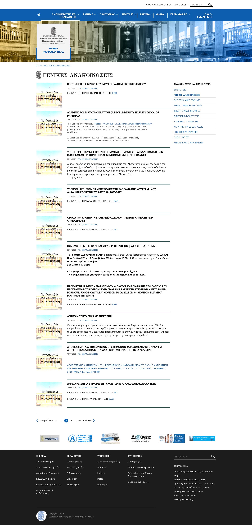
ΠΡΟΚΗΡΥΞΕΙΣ (181, 137)
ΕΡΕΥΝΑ (145, 14)
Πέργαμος (102, 484)
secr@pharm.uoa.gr (184, 499)
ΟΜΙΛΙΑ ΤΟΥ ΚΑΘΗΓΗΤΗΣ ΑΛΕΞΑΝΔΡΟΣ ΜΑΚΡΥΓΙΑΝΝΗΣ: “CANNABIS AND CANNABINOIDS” (110, 219)
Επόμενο (90, 420)
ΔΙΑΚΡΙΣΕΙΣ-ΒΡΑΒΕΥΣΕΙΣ (186, 116)
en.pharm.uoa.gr (177, 4)
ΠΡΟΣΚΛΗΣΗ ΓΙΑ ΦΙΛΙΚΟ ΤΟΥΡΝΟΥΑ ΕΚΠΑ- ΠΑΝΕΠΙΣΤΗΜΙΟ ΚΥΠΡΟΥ (106, 84)
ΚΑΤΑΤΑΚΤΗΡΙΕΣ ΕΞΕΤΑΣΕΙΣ (188, 126)
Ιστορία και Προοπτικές (48, 484)
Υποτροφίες (73, 484)
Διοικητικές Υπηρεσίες (48, 467)
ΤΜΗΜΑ (88, 14)
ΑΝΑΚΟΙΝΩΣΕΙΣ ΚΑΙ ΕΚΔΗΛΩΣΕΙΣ (64, 16)
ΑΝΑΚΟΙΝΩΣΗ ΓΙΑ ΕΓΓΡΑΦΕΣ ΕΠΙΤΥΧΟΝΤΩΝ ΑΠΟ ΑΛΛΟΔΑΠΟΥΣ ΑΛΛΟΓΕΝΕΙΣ (112, 383)
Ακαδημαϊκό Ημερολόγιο (141, 467)
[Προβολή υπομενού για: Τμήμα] (95, 14)
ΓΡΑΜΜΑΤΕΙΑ (179, 14)
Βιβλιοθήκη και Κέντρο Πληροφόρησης (140, 475)
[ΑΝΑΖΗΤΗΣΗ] (201, 5)
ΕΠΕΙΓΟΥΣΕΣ (180, 89)
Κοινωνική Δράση (45, 478)
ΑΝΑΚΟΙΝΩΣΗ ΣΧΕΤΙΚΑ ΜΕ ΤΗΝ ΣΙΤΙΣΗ (90, 316)
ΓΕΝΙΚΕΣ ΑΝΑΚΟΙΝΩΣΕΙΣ (187, 94)
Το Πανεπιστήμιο (45, 461)
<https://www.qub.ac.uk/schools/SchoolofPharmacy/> (123, 124)
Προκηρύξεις (135, 461)
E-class (101, 473)
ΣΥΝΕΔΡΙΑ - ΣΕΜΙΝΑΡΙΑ (186, 121)
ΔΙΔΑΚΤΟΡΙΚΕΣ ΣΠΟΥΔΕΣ (187, 110)
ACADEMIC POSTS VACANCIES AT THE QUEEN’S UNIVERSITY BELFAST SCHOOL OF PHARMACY (113, 114)
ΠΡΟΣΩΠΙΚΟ (107, 14)
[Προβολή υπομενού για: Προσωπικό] (117, 14)
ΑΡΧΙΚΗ (39, 66)
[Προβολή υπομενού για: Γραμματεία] (189, 14)
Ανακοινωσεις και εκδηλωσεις (57, 66)
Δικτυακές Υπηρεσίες (108, 461)
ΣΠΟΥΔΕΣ (128, 14)
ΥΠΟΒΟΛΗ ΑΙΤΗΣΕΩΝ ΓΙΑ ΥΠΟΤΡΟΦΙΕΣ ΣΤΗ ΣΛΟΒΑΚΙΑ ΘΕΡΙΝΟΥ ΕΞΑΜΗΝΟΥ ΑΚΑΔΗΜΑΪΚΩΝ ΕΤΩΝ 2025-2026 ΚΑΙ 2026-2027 (111, 190)
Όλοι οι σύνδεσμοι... (138, 481)
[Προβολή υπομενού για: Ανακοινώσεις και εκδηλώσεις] (78, 14)
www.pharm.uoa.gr (156, 4)
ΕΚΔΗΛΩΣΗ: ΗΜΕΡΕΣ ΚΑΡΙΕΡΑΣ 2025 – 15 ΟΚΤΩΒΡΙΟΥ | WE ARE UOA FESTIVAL (111, 246)
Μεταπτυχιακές (75, 467)
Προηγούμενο (45, 420)
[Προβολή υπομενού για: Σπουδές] (135, 14)
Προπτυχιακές (74, 461)
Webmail (102, 467)
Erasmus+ (72, 478)
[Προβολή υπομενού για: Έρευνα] (151, 14)
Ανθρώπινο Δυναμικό (47, 473)
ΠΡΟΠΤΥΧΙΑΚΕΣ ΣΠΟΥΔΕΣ (187, 100)
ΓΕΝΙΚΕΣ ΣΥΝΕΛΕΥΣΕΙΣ (185, 131)
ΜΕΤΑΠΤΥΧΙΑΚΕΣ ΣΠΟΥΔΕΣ (188, 105)
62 (81, 420)
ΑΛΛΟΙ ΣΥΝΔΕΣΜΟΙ (204, 16)
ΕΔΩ (114, 93)
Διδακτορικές (74, 473)
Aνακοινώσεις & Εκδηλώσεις (44, 492)
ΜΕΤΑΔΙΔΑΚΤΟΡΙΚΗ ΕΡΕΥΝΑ (188, 142)
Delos (100, 478)
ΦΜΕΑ (160, 14)
